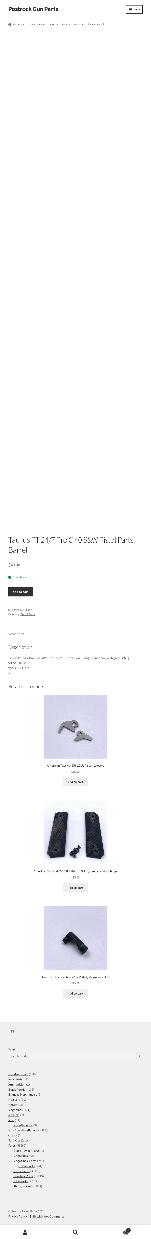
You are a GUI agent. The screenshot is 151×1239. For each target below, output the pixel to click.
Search (12, 1049)
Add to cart (21, 592)
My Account (25, 1232)
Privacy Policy (17, 1216)
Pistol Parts (38, 24)
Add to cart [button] (75, 782)
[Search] (139, 1056)
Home (16, 24)
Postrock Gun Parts (33, 9)
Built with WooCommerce (47, 1216)
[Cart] (12, 1031)
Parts (26, 24)
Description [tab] (16, 634)
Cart (116, 1229)
